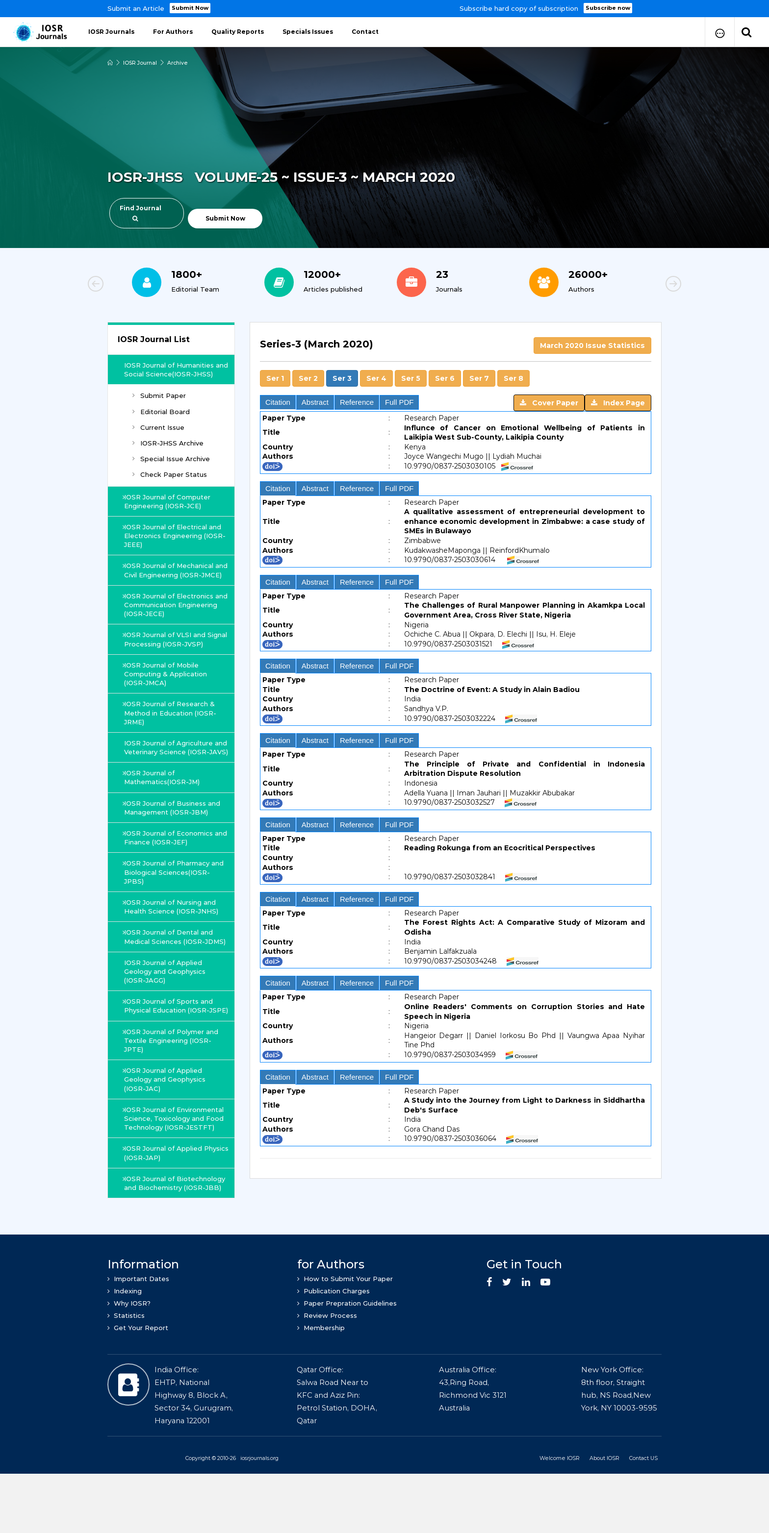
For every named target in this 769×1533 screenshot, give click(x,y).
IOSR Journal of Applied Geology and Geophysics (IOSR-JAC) (166, 1124)
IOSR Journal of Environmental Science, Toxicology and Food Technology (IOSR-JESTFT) (175, 1163)
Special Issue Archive (171, 467)
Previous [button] (129, 285)
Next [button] (639, 285)
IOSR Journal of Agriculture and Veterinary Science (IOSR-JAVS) (177, 769)
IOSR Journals (111, 31)
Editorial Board (161, 420)
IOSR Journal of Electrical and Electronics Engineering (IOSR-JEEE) (174, 544)
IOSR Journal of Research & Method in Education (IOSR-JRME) (171, 730)
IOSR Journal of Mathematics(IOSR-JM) (163, 804)
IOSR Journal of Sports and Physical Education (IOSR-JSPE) (169, 1046)
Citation (277, 402)
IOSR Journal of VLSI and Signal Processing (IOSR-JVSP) (175, 657)
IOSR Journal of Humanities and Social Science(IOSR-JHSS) (172, 374)
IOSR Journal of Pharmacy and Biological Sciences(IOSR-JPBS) (175, 899)
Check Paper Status (169, 484)
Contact (365, 31)
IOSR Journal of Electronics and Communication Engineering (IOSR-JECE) (170, 622)
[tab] (455, 745)
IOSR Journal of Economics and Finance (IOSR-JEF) (169, 864)
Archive (178, 62)
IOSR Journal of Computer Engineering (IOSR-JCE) (168, 510)
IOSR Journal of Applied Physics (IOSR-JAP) (164, 1197)
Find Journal (140, 213)
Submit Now (190, 7)
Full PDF (399, 402)
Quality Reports (237, 31)
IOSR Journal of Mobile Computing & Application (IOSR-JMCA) (166, 691)
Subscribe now (608, 7)
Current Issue (158, 436)
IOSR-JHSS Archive (168, 452)
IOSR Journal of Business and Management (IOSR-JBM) (173, 834)
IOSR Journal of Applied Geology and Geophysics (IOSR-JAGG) (168, 1006)
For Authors (173, 31)
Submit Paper (159, 405)
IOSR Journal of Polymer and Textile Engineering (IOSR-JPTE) (172, 1085)
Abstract (315, 402)
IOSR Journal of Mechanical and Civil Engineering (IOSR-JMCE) (171, 583)
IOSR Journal (140, 62)
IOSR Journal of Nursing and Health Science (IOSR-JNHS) (172, 933)
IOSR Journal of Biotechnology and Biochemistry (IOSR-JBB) (176, 1227)
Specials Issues (307, 31)
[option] (384, 8)
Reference (357, 402)
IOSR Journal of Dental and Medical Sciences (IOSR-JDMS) (169, 968)
